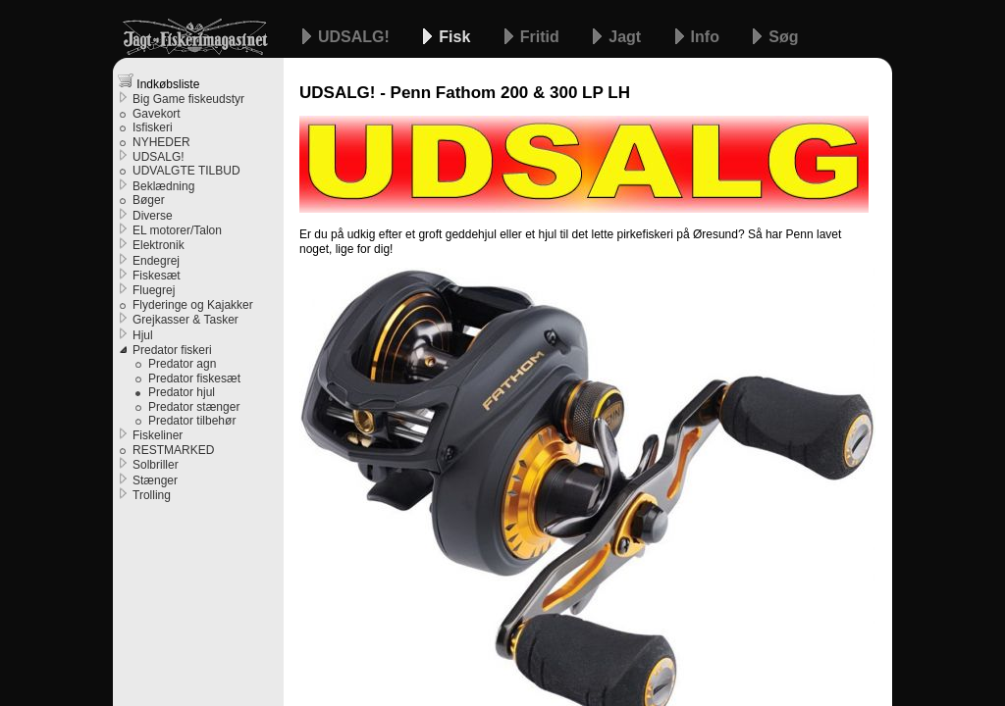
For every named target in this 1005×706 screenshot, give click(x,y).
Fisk (456, 36)
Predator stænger (193, 407)
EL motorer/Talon (177, 230)
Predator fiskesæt (194, 378)
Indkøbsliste (158, 82)
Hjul (142, 335)
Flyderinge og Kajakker (192, 305)
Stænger (155, 480)
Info (707, 36)
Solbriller (155, 465)
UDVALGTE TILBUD (186, 170)
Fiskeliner (157, 435)
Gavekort (156, 114)
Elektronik (158, 245)
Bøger (148, 200)
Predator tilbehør (192, 421)
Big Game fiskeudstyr (188, 99)
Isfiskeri (152, 127)
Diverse (152, 216)
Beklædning (163, 186)
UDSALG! (356, 36)
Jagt (626, 36)
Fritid (541, 36)
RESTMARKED (173, 450)
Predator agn (182, 364)
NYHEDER (161, 142)
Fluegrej (153, 290)
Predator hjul (181, 392)
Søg (783, 36)
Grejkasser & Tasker (185, 320)
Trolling (151, 495)
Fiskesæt (156, 275)
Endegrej (156, 261)
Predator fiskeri (172, 350)
